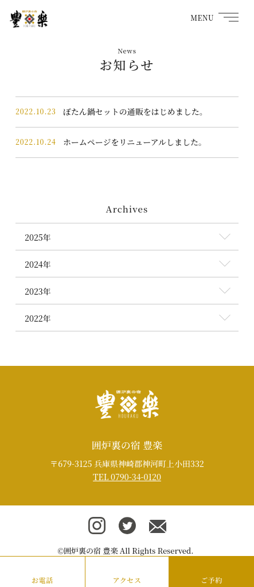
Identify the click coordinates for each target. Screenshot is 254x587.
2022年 (38, 318)
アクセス (126, 580)
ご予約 (211, 580)
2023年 (38, 291)
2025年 (38, 237)
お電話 (42, 580)
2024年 (38, 264)
